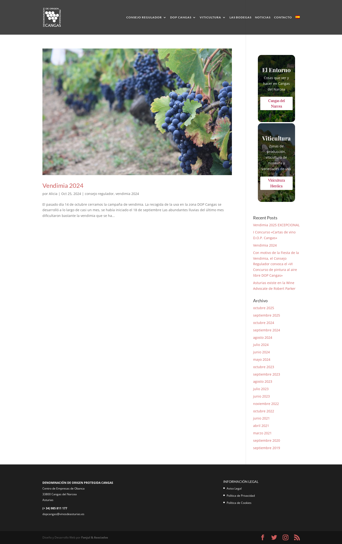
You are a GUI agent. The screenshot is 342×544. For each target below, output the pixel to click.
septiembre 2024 (266, 330)
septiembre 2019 (266, 448)
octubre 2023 (263, 367)
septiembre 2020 (266, 440)
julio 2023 (261, 389)
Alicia (53, 193)
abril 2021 (261, 425)
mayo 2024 (261, 359)
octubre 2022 (263, 411)
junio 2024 (261, 352)
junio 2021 (261, 418)
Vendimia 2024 (62, 185)
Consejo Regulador (144, 17)
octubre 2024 (263, 322)
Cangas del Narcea (276, 103)
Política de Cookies (239, 503)
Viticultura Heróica (276, 183)
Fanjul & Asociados (94, 537)
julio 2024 (261, 344)
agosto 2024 (262, 337)
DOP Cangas (180, 17)
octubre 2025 (263, 308)
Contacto (283, 17)
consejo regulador (99, 193)
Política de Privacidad (241, 496)
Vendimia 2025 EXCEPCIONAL (276, 225)
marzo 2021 (262, 433)
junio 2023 (261, 396)
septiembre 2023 (266, 374)
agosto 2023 (262, 381)
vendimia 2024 (127, 193)
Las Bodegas (240, 17)
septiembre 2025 (266, 315)
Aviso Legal (234, 488)
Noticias (263, 17)
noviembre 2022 (266, 403)
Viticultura (210, 17)
